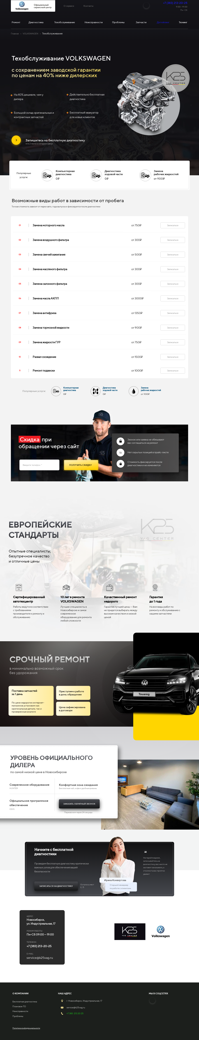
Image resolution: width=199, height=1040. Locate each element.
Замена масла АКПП (46, 298)
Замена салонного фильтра (50, 283)
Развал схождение (44, 356)
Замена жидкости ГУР (46, 342)
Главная (15, 33)
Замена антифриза (44, 313)
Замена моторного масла (48, 225)
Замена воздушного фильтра (51, 240)
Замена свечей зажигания (49, 254)
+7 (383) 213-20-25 (175, 3)
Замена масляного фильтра (50, 269)
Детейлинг (163, 22)
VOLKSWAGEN (30, 33)
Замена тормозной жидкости (51, 327)
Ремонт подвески (44, 370)
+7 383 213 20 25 (75, 1013)
